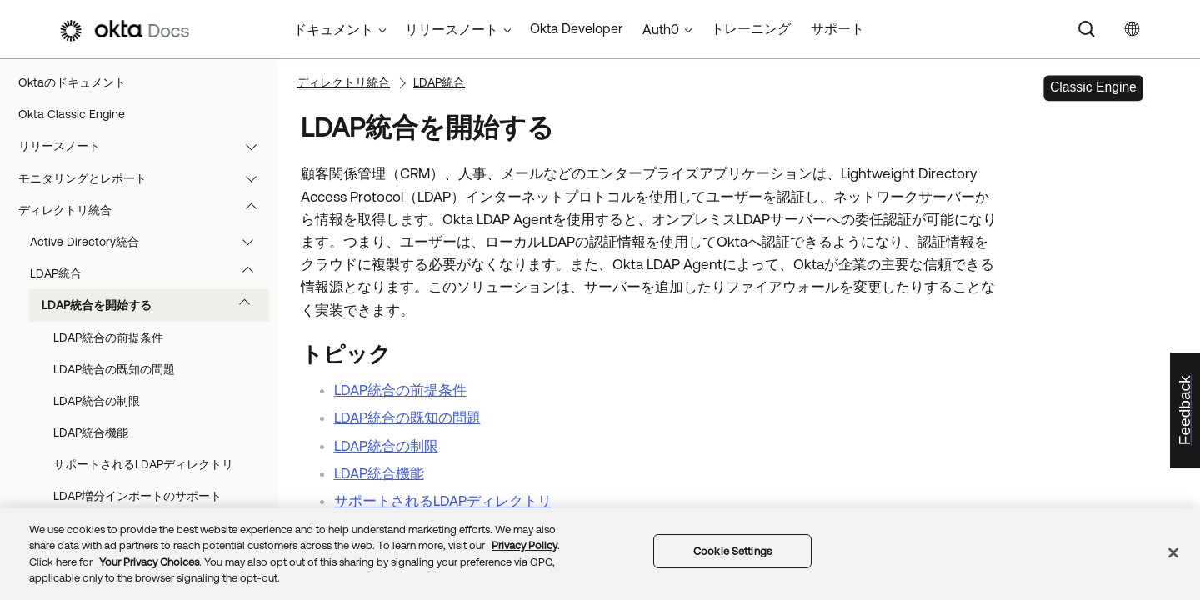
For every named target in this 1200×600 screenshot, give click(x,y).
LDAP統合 (149, 273)
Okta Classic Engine (71, 114)
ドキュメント (333, 29)
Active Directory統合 (149, 242)
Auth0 (660, 29)
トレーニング (751, 28)
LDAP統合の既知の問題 (114, 369)
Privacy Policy (525, 545)
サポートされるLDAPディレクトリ (143, 464)
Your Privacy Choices (149, 562)
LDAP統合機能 (90, 432)
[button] (255, 146)
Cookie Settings (732, 551)
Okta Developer (576, 28)
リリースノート (145, 146)
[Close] (1173, 552)
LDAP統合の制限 (96, 401)
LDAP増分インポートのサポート (137, 495)
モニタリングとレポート (145, 178)
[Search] (1086, 29)
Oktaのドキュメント (72, 82)
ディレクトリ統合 (145, 210)
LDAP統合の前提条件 (108, 337)
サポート (837, 28)
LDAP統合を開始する (154, 305)
